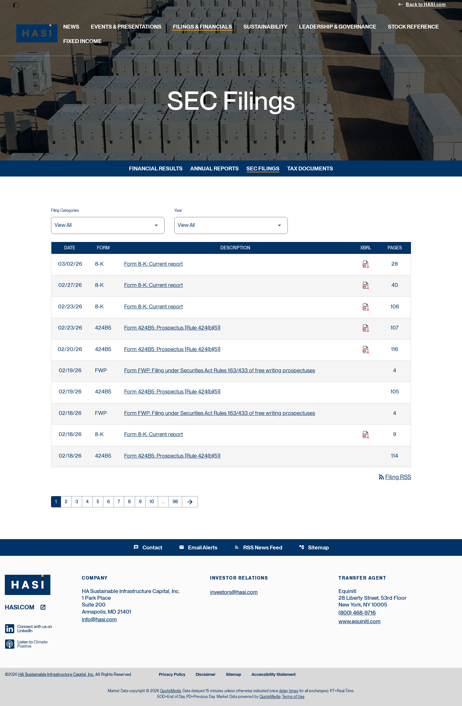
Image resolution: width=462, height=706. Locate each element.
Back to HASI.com (422, 4)
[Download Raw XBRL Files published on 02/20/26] (366, 350)
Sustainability (265, 26)
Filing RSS (394, 477)
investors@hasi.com (234, 592)
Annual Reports (214, 168)
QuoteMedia (170, 691)
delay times (288, 691)
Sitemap (314, 547)
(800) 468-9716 (357, 612)
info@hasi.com (99, 619)
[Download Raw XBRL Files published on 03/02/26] (366, 264)
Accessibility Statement (273, 675)
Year (178, 210)
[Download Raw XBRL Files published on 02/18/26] (366, 435)
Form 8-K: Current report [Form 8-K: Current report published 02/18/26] (153, 434)
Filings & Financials (202, 26)
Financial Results (156, 168)
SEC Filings (262, 168)
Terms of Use (293, 696)
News (71, 26)
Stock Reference (413, 26)
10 (153, 501)
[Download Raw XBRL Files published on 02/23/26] (366, 307)
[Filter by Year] (231, 225)
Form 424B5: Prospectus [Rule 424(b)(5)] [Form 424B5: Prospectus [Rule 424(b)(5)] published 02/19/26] (172, 391)
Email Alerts (198, 547)
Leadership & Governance (337, 26)
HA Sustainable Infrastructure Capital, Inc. (56, 674)
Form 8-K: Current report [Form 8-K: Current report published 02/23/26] (153, 306)
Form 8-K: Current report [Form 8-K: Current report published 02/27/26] (153, 285)
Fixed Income (82, 41)
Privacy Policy (172, 675)
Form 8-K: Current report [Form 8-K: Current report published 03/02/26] (153, 264)
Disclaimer (206, 675)
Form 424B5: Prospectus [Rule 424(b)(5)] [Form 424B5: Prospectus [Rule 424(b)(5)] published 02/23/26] (172, 327)
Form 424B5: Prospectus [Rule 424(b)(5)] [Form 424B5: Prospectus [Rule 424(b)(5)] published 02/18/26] (172, 455)
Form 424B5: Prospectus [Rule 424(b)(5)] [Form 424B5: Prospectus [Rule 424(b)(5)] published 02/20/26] (172, 349)
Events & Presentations (126, 26)
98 (177, 501)
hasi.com (19, 607)
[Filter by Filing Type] (108, 225)
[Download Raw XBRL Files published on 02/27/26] (366, 285)
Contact (147, 547)
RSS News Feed (258, 547)
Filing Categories (65, 210)
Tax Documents (310, 168)
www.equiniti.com (359, 621)
